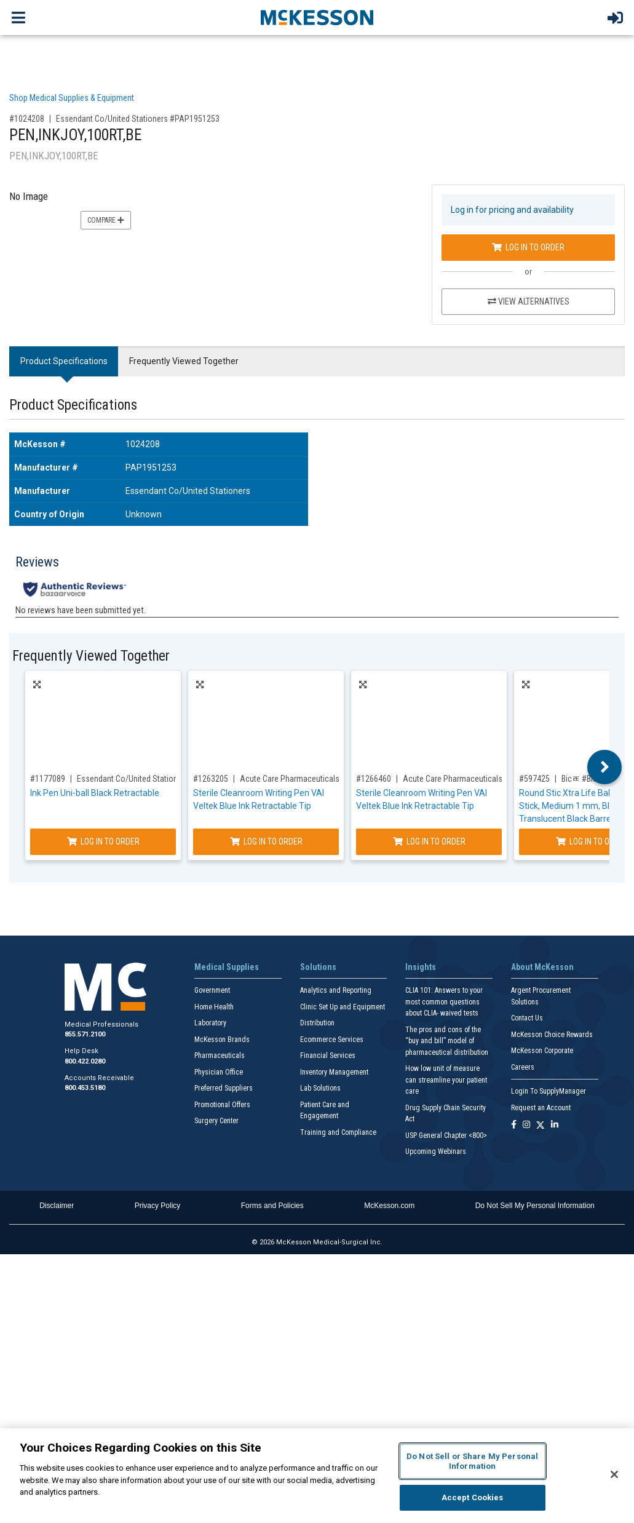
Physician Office (218, 1072)
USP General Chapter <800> (446, 1135)
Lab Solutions (320, 1088)
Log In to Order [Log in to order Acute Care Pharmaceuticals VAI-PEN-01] (266, 841)
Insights (420, 967)
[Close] (614, 1474)
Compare (105, 220)
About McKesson (542, 967)
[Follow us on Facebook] (514, 1125)
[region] (317, 1475)
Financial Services (327, 1055)
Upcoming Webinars (435, 1151)
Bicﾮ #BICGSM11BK (596, 779)
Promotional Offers (222, 1104)
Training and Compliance (338, 1132)
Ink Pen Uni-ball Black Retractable (94, 793)
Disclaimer (56, 1205)
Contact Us (527, 1018)
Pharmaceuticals (219, 1055)
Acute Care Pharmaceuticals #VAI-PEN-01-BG (481, 779)
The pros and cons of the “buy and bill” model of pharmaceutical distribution (446, 1041)
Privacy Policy (158, 1205)
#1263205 (210, 779)
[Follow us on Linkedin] (554, 1125)
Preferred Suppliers (223, 1088)
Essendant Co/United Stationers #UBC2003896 (158, 779)
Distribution (317, 1023)
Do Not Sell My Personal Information (535, 1205)
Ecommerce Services (331, 1039)
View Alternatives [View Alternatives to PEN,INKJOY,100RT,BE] (528, 301)
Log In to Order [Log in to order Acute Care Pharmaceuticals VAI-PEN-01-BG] (429, 841)
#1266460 (373, 779)
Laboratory (210, 1023)
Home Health (214, 1007)
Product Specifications (64, 361)
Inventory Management (334, 1072)
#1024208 (26, 119)
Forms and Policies (272, 1205)
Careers (522, 1067)
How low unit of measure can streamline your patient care (446, 1080)
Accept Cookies (473, 1497)
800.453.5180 (85, 1088)
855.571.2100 (85, 1034)
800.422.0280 (85, 1061)
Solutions (318, 967)
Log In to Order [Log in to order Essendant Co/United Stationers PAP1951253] (528, 247)
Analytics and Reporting (335, 990)
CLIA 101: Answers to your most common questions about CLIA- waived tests (444, 1001)
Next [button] (605, 767)
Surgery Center (216, 1120)
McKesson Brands (222, 1039)
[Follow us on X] (540, 1125)
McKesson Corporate (542, 1050)
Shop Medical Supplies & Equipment (71, 98)
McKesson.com (389, 1205)
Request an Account (541, 1107)
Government (212, 990)
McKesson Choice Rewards (552, 1034)
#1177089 (47, 779)
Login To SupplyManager (548, 1091)
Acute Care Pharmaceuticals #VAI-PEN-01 (313, 779)
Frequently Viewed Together (184, 361)
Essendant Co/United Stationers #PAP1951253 (138, 119)
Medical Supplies (226, 967)
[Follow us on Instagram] (526, 1125)
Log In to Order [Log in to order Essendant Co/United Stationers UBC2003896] (103, 841)
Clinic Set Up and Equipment (342, 1007)
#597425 (534, 779)
